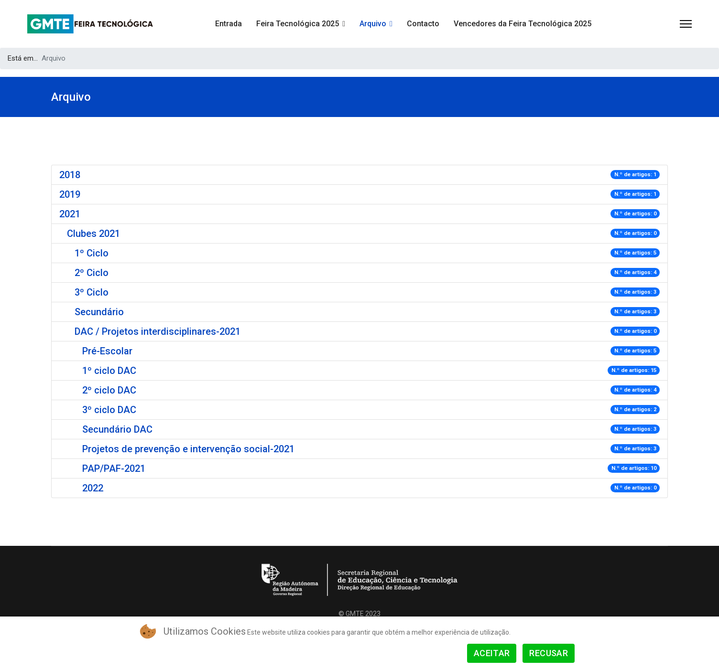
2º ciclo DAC (109, 390)
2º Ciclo (92, 272)
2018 (69, 175)
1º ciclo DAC (109, 370)
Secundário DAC (117, 429)
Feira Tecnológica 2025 (297, 23)
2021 (69, 214)
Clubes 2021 (93, 233)
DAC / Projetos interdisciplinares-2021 (157, 331)
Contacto (423, 23)
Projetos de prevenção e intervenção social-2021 (188, 449)
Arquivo (373, 23)
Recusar (548, 653)
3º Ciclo (92, 292)
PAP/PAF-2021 (113, 468)
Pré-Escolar (107, 351)
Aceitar (492, 653)
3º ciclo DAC (109, 409)
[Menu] (686, 24)
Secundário (99, 312)
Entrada (228, 23)
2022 (92, 488)
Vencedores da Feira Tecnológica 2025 (522, 23)
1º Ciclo (92, 253)
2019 (69, 194)
